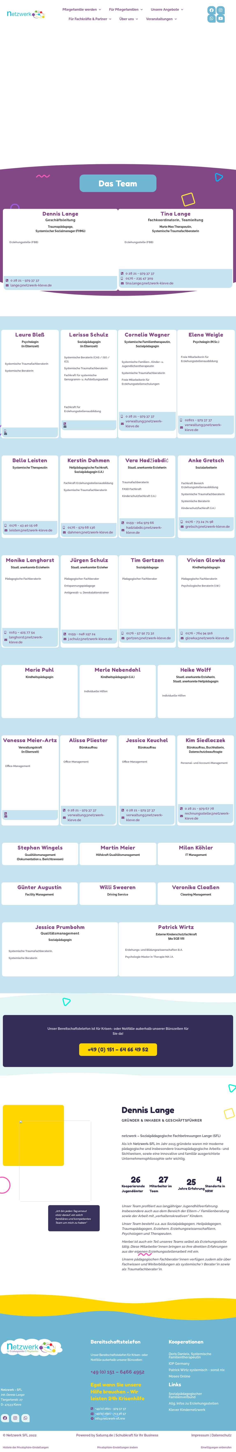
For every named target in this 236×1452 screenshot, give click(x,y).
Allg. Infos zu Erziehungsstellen (194, 1403)
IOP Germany (179, 1364)
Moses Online (179, 1376)
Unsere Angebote (167, 9)
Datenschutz (221, 1435)
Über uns (128, 19)
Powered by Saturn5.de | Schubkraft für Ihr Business (117, 1435)
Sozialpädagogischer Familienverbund (185, 1395)
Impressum (200, 1435)
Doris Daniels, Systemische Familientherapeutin (190, 1355)
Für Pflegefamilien (126, 9)
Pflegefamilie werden (81, 9)
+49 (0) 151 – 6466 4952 (118, 1372)
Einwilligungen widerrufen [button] (216, 1447)
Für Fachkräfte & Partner (90, 19)
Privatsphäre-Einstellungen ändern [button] (117, 1447)
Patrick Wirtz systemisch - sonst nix (196, 1370)
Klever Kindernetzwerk (187, 1410)
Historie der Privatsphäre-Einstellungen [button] (26, 1447)
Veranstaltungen (161, 19)
